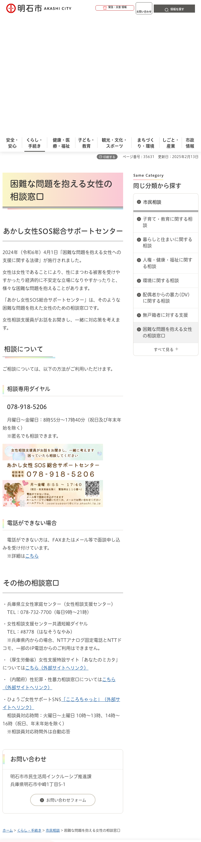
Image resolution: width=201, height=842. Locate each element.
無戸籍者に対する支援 (165, 199)
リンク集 (95, 740)
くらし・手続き (29, 714)
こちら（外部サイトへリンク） (56, 552)
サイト (131, 740)
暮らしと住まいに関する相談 (167, 126)
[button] (95, 8)
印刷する (109, 41)
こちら (32, 440)
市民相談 (152, 86)
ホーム (8, 714)
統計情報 (139, 803)
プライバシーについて (46, 740)
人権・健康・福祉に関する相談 (167, 147)
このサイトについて (44, 733)
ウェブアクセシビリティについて (113, 733)
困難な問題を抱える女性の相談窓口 (167, 216)
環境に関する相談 (161, 165)
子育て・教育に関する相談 (167, 106)
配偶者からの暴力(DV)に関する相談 (166, 182)
